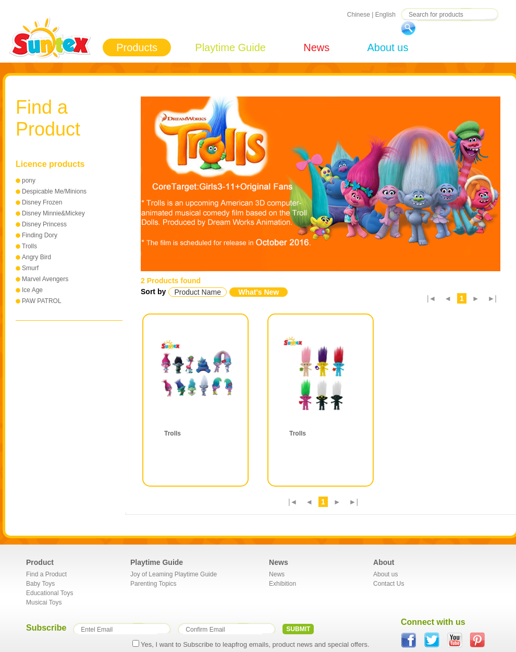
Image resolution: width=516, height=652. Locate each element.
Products (136, 47)
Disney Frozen (42, 202)
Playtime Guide (230, 47)
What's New (258, 292)
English (385, 14)
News (316, 47)
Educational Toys (49, 593)
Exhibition (282, 583)
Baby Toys (40, 583)
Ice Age (32, 290)
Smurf (30, 268)
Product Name (197, 292)
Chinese (358, 14)
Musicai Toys (44, 602)
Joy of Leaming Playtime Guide (173, 574)
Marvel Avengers (45, 279)
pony (28, 180)
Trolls (29, 246)
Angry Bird (36, 257)
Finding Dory (39, 235)
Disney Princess (44, 224)
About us (387, 47)
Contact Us (388, 583)
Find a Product (46, 574)
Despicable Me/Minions (54, 191)
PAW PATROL (42, 301)
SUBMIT (298, 629)
